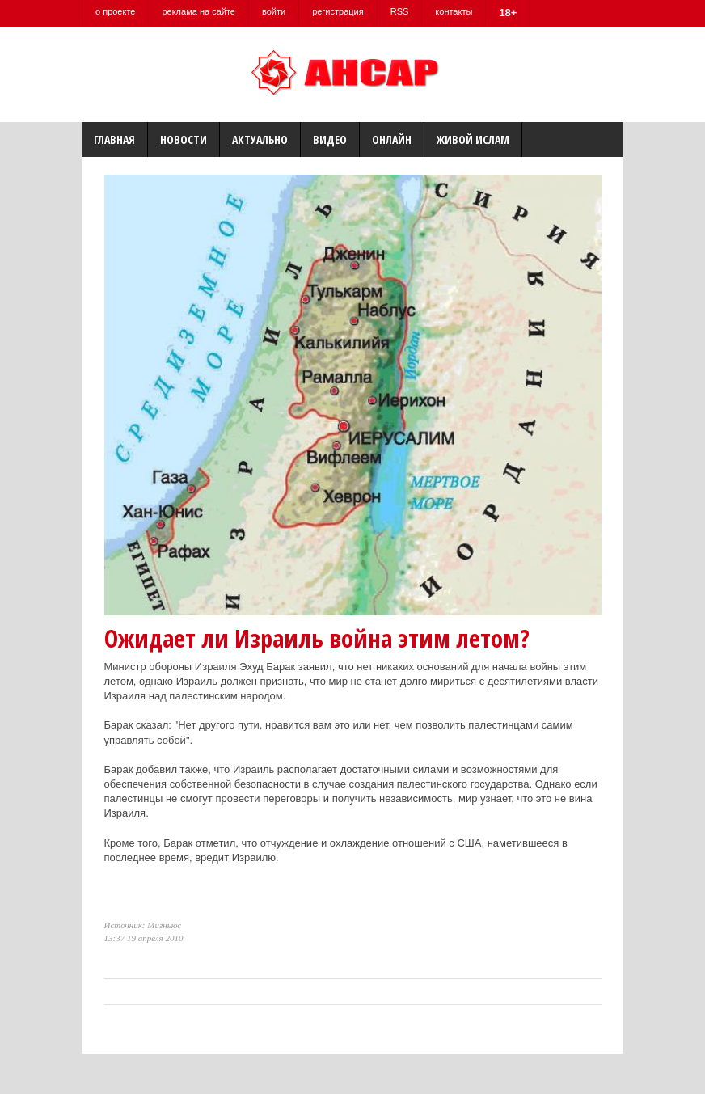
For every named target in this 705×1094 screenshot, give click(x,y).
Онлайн (392, 139)
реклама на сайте (198, 11)
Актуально (260, 139)
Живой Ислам (473, 139)
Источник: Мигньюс (143, 925)
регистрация (338, 11)
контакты (453, 11)
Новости (183, 139)
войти (273, 11)
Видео (330, 139)
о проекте (115, 11)
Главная (114, 139)
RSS (399, 11)
